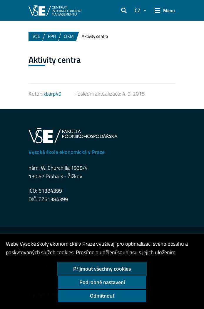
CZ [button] (138, 10)
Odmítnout (102, 296)
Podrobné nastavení (102, 282)
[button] (124, 10)
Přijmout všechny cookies (102, 269)
